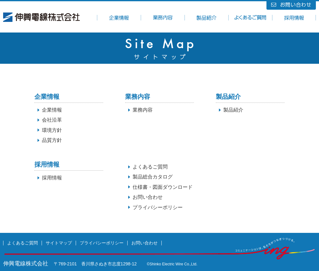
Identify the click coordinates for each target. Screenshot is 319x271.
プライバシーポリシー (158, 207)
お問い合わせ (148, 197)
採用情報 (52, 177)
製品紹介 (233, 110)
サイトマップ (59, 243)
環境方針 (52, 130)
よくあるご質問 (150, 166)
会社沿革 (52, 120)
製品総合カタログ (153, 176)
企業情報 (52, 110)
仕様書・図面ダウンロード (163, 187)
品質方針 (52, 140)
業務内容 (143, 110)
